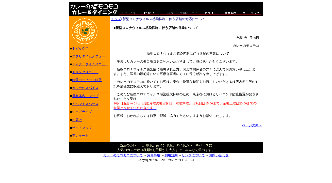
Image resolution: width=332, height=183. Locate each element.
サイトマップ (82, 128)
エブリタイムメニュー (88, 56)
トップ (116, 19)
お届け (77, 120)
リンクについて (193, 155)
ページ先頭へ (252, 125)
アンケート (80, 136)
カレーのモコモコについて (123, 155)
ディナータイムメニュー (90, 64)
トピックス (80, 48)
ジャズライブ (82, 112)
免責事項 (153, 155)
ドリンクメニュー (85, 72)
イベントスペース (85, 104)
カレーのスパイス (85, 88)
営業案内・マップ (85, 96)
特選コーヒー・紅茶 (87, 80)
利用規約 (171, 155)
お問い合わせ (219, 155)
